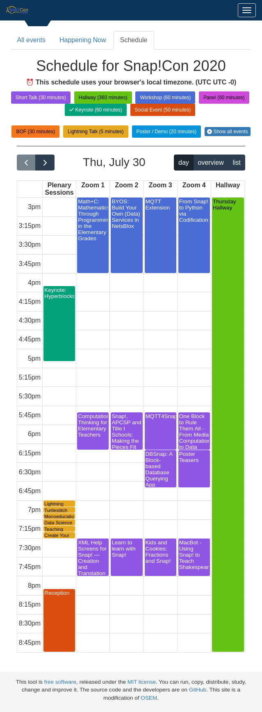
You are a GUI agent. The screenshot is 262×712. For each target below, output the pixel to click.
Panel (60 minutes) (224, 97)
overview (211, 162)
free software (60, 682)
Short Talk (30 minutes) (41, 97)
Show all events (227, 131)
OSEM (149, 698)
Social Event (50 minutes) (163, 110)
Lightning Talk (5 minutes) (96, 131)
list (236, 162)
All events (31, 39)
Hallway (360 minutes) (103, 97)
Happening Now (82, 39)
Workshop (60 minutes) (165, 97)
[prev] (26, 163)
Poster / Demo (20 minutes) (167, 131)
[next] (45, 163)
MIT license (142, 682)
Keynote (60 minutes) (95, 110)
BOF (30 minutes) (35, 131)
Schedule (134, 39)
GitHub (197, 690)
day (183, 162)
